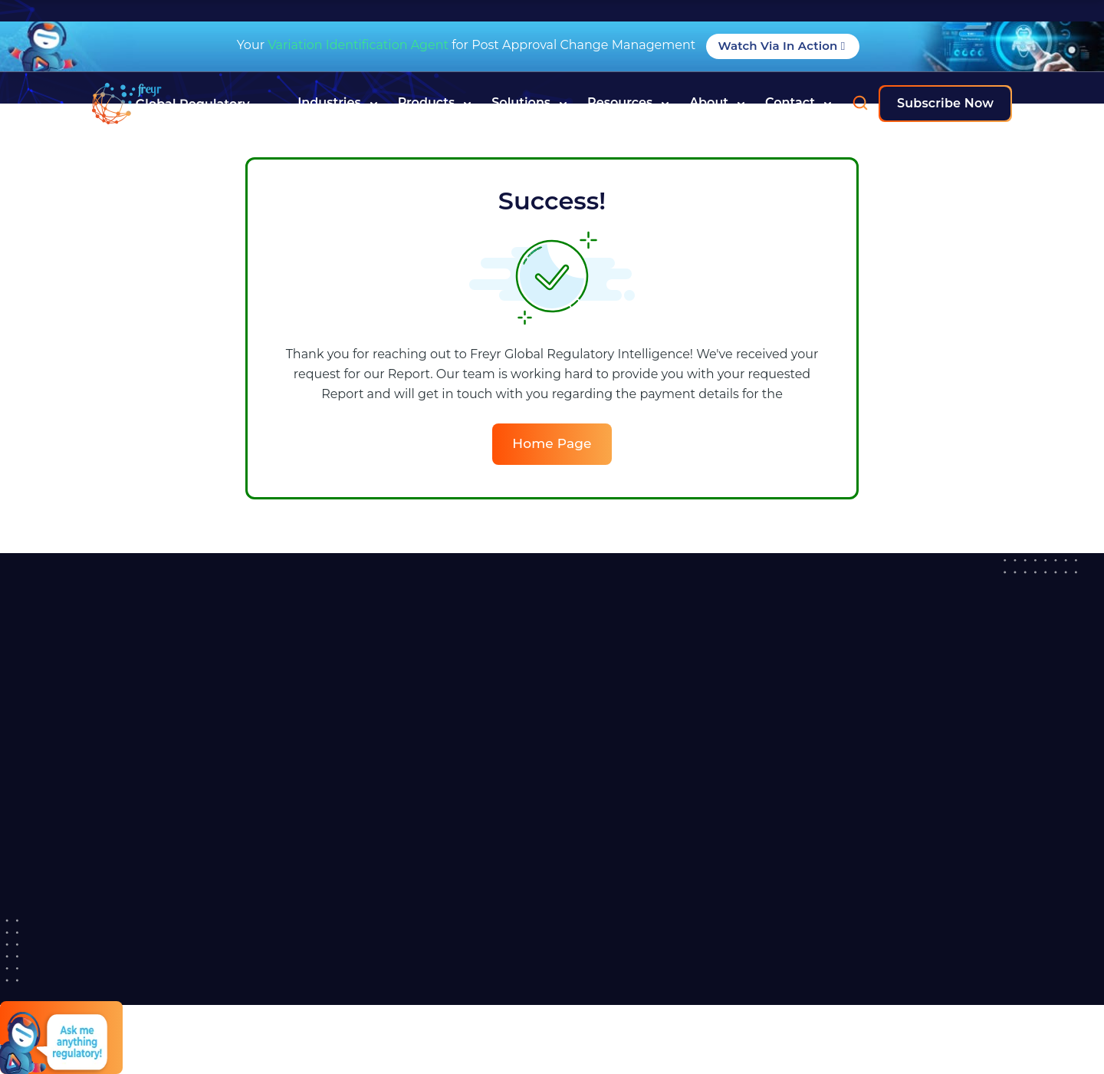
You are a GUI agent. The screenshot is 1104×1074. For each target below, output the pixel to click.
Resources (628, 102)
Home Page (551, 443)
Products (435, 102)
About (717, 102)
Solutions (529, 102)
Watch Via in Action (783, 45)
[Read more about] (171, 103)
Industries (337, 102)
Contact (798, 102)
